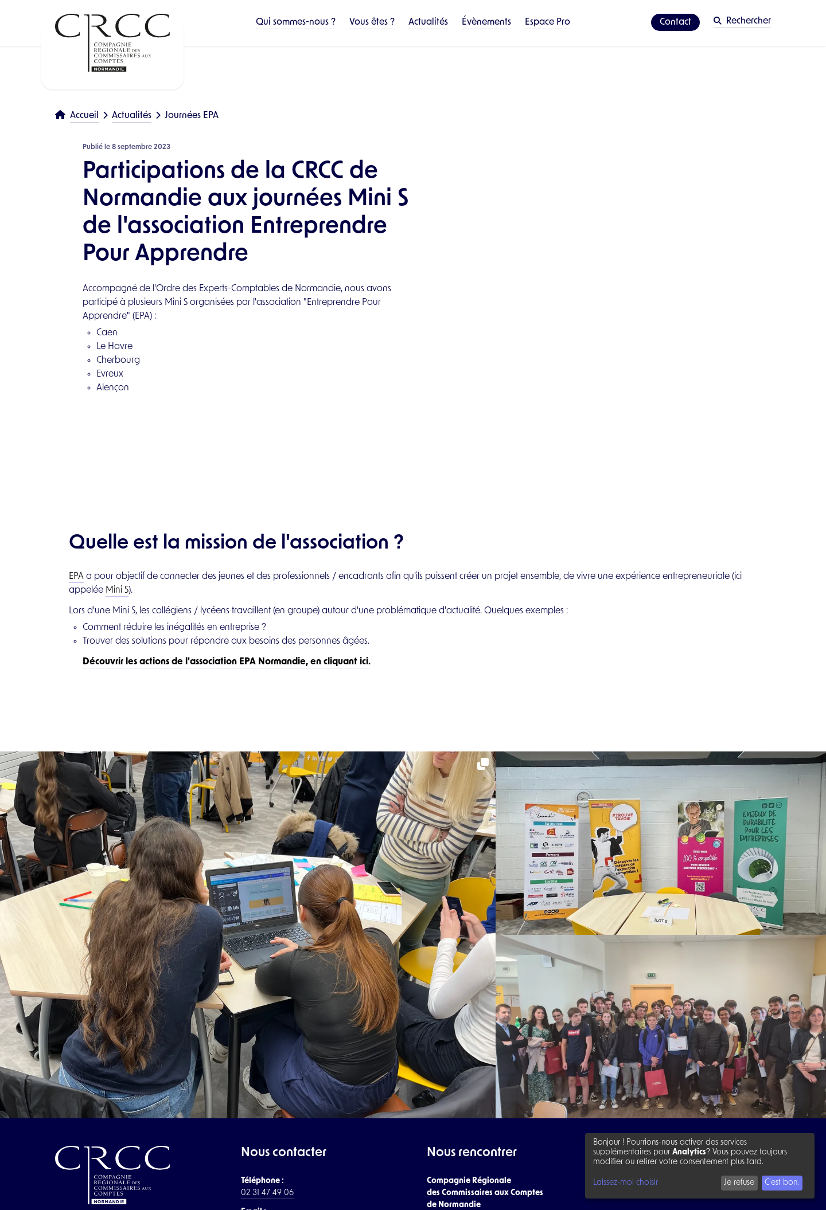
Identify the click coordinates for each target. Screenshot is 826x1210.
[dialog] (700, 1166)
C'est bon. (782, 1182)
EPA (76, 576)
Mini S (117, 590)
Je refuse (739, 1182)
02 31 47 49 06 (267, 1193)
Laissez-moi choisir (625, 1182)
